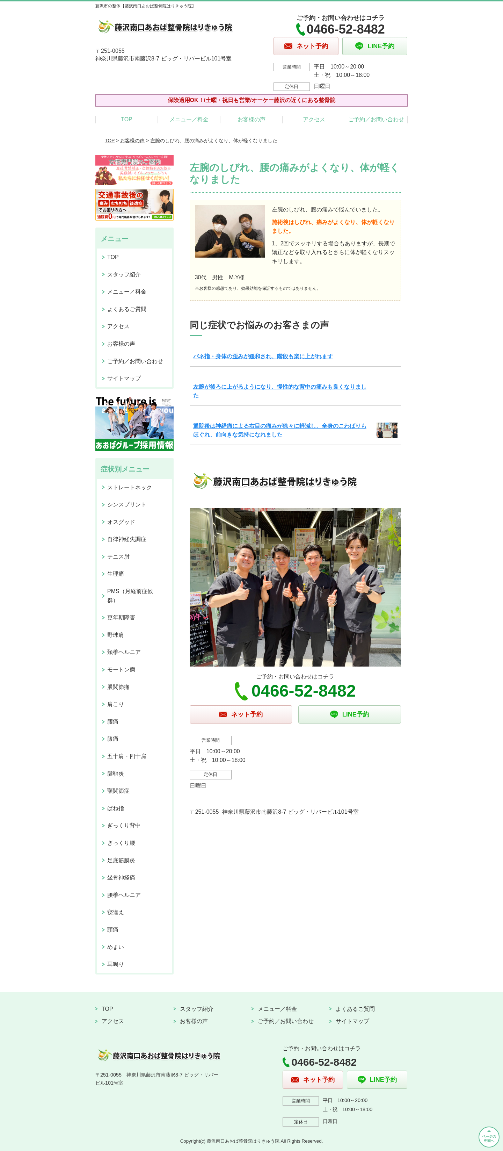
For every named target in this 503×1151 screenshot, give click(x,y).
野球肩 (115, 635)
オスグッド (121, 522)
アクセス (314, 119)
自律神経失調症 (126, 539)
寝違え (115, 912)
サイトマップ (124, 378)
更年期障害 (121, 617)
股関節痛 (118, 687)
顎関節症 (118, 791)
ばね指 (115, 808)
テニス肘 (118, 557)
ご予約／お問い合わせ (376, 119)
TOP (126, 119)
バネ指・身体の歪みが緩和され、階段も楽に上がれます (263, 356)
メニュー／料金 (189, 119)
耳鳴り (115, 964)
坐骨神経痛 (121, 877)
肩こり (115, 704)
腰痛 (112, 722)
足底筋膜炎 (121, 860)
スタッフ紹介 (124, 275)
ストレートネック (129, 487)
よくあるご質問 (126, 309)
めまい (115, 947)
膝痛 (112, 739)
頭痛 (112, 930)
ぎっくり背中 (124, 825)
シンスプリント (126, 505)
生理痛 (115, 574)
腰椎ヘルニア (124, 895)
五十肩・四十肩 (126, 756)
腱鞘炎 (115, 774)
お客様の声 (251, 119)
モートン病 (121, 669)
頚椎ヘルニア (124, 652)
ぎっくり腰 (121, 843)
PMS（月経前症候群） (130, 595)
